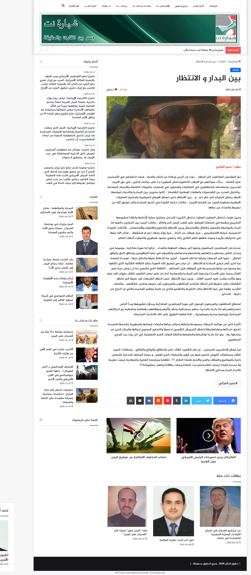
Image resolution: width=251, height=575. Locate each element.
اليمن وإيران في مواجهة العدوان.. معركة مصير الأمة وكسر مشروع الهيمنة (43, 228)
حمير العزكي (212, 383)
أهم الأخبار (59, 6)
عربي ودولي (167, 6)
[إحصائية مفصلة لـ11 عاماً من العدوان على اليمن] (72, 337)
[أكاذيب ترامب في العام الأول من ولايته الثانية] (72, 355)
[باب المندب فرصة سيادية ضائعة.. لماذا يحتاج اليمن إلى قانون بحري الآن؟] (72, 265)
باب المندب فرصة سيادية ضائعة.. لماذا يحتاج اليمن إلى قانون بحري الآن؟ (44, 263)
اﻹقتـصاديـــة (148, 6)
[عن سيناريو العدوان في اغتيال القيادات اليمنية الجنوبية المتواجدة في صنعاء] (205, 506)
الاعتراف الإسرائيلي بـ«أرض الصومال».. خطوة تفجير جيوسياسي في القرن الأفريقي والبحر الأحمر (43, 373)
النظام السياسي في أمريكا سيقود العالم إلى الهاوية (43, 298)
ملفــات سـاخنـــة (127, 6)
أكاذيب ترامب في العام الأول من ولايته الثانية (42, 351)
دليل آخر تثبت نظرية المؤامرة (162, 540)
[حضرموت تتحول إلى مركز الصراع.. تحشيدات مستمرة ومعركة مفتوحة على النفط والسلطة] (72, 395)
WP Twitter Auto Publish (112, 573)
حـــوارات (91, 6)
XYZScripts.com (143, 573)
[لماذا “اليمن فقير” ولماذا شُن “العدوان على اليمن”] (112, 506)
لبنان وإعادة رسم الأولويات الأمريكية (43, 280)
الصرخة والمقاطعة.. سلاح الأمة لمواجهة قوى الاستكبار (42, 210)
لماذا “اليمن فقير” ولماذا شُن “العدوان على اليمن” (116, 532)
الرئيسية (220, 62)
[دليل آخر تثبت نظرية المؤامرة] (159, 511)
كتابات (207, 62)
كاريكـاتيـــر (76, 6)
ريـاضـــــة (107, 6)
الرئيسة (199, 6)
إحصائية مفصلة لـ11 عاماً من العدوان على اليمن (42, 334)
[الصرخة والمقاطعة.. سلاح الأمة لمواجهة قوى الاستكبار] (72, 213)
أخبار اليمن (183, 6)
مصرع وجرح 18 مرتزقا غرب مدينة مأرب (189, 50)
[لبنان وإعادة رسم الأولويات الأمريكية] (72, 284)
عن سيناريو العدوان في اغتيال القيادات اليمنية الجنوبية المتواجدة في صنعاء (208, 534)
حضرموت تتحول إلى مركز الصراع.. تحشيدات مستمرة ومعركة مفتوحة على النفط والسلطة (42, 396)
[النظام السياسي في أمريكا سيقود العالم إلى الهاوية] (72, 301)
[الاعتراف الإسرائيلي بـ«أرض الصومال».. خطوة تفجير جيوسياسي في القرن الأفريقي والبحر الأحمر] (72, 372)
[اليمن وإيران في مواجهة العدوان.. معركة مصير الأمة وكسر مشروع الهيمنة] (72, 238)
